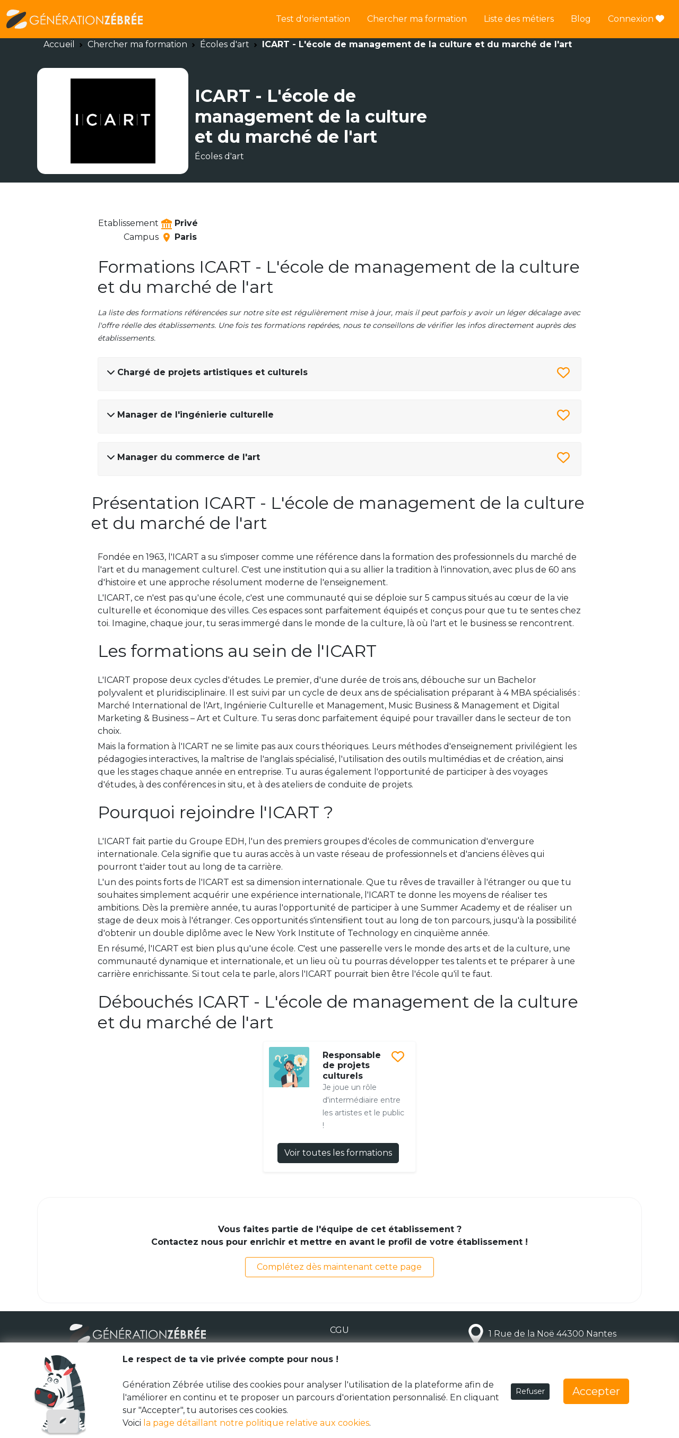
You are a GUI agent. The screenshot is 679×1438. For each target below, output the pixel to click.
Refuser (530, 1391)
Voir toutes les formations (338, 1153)
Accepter (596, 1391)
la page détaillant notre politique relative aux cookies (256, 1423)
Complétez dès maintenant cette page (339, 1267)
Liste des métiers (519, 19)
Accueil (59, 44)
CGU (339, 1330)
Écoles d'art (224, 44)
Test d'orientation (313, 19)
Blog (581, 19)
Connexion (636, 19)
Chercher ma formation (417, 19)
